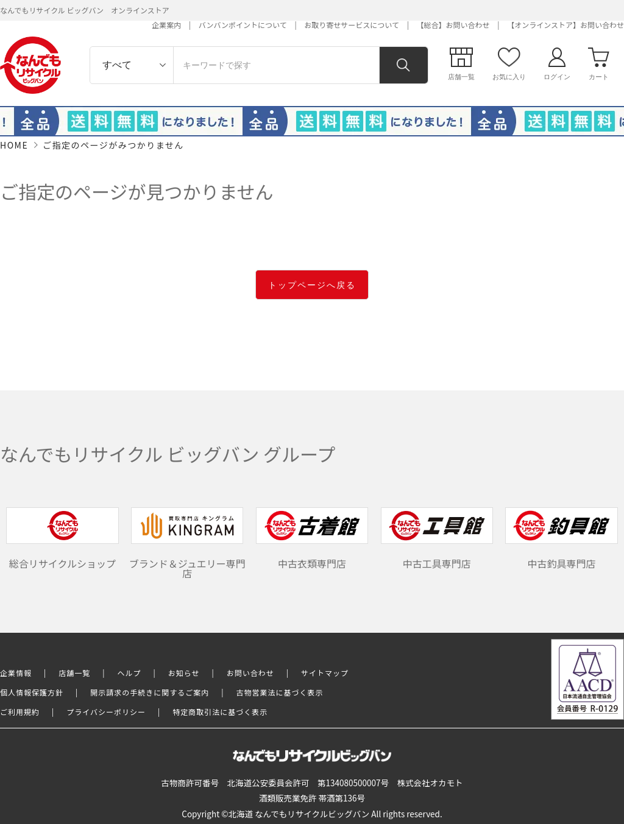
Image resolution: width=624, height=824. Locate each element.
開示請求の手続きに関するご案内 (149, 692)
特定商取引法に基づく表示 (220, 711)
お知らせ (184, 672)
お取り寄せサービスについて (351, 24)
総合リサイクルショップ (62, 538)
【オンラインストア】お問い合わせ (565, 24)
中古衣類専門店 (312, 538)
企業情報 (16, 672)
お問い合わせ (250, 672)
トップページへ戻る (312, 285)
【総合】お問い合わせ (453, 24)
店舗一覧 (74, 672)
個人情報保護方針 (31, 692)
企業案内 (166, 24)
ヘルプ (129, 672)
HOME (14, 145)
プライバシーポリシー (106, 711)
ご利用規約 (20, 711)
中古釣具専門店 (561, 538)
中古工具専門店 (437, 538)
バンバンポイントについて (243, 24)
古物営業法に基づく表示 (280, 692)
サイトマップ (325, 672)
